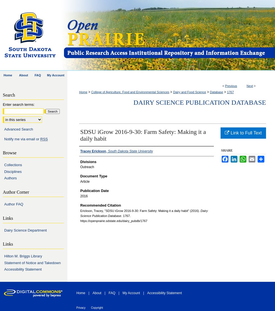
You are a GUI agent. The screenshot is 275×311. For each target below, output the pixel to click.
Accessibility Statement (23, 269)
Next (250, 86)
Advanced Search (18, 129)
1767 (230, 92)
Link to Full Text (243, 133)
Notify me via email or (26, 139)
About (97, 293)
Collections (13, 165)
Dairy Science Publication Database (199, 102)
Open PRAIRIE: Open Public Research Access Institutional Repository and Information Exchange (169, 35)
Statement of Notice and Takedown (32, 263)
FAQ (112, 293)
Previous (231, 86)
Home (83, 92)
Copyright (97, 307)
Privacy (81, 307)
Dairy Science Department (25, 230)
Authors (10, 178)
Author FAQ (13, 204)
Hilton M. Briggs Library (23, 256)
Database (216, 92)
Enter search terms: (19, 104)
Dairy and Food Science (189, 92)
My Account (131, 293)
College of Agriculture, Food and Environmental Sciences (130, 92)
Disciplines (13, 172)
